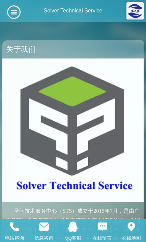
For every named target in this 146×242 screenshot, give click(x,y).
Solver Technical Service (72, 10)
